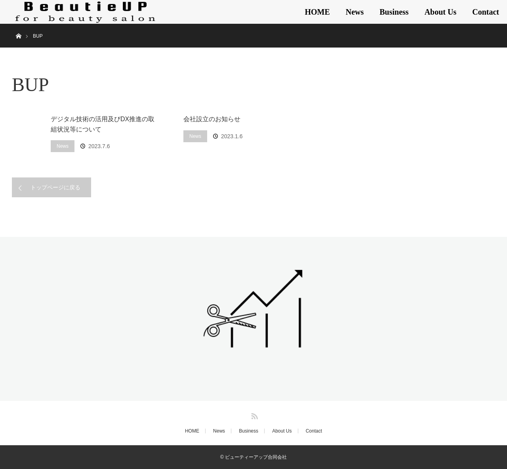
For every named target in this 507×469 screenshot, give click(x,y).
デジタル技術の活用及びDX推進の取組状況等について (102, 124)
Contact (485, 12)
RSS (253, 415)
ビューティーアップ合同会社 (256, 457)
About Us (441, 12)
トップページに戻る (55, 187)
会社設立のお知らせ (211, 119)
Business (393, 12)
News (355, 12)
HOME (317, 12)
